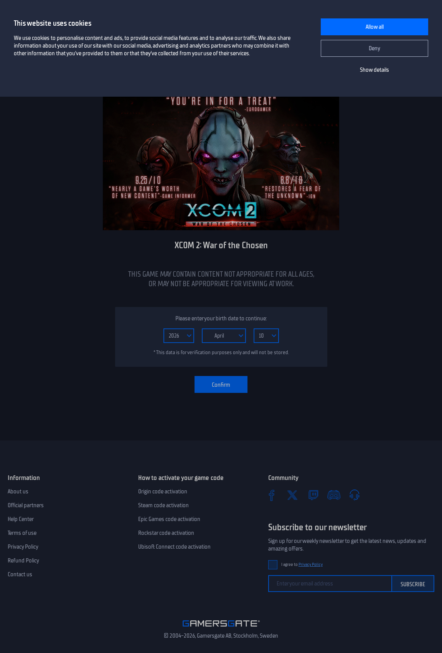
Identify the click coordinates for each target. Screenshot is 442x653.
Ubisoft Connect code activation (174, 547)
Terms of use (22, 533)
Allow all (375, 27)
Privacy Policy (23, 547)
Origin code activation (162, 491)
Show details (374, 70)
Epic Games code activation (169, 519)
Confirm (221, 385)
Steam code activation (163, 505)
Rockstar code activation (166, 533)
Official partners (26, 505)
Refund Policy (23, 560)
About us (18, 491)
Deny (374, 48)
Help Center (21, 519)
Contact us (20, 574)
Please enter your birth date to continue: (221, 318)
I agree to (302, 564)
